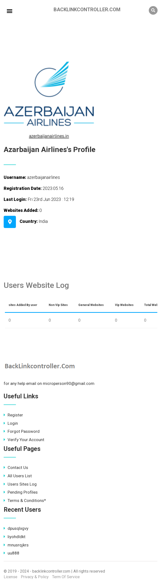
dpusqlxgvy (16, 528)
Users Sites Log (20, 484)
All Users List (18, 475)
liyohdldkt (14, 536)
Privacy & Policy (35, 577)
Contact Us (16, 467)
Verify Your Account (24, 439)
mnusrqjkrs (16, 545)
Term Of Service (66, 577)
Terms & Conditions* (25, 500)
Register (13, 415)
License (10, 577)
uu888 (11, 553)
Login (11, 423)
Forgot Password (22, 431)
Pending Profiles (21, 492)
